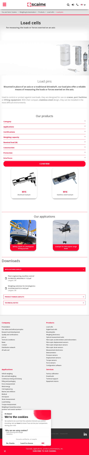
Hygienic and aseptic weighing (11, 410)
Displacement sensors (53, 358)
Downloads (50, 376)
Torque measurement (9, 404)
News (3, 342)
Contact (4, 345)
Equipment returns (52, 381)
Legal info (30, 433)
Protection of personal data (49, 433)
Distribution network (8, 347)
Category (7, 121)
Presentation (6, 327)
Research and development (11, 332)
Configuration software (53, 365)
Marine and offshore (8, 392)
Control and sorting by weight (11, 412)
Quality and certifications (10, 335)
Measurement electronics (54, 350)
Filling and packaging (8, 381)
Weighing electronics (53, 335)
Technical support (52, 379)
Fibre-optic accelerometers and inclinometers (61, 340)
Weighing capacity (11, 137)
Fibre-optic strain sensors (54, 347)
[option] (23, 235)
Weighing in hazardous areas (11, 407)
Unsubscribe (64, 433)
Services (50, 369)
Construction (8, 148)
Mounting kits (50, 332)
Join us (4, 337)
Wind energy (6, 386)
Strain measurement (8, 399)
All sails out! (6, 350)
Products (50, 322)
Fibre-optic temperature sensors (57, 345)
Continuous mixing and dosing (12, 379)
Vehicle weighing (7, 374)
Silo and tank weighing (9, 376)
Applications (8, 127)
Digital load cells (51, 329)
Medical (4, 394)
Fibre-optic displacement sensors (57, 342)
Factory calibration (52, 374)
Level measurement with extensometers (15, 415)
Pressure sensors (52, 355)
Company (6, 322)
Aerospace (5, 397)
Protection (7, 153)
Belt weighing (6, 417)
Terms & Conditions (8, 340)
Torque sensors (51, 360)
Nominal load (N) (10, 142)
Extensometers (51, 353)
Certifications (9, 132)
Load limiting (6, 402)
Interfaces (7, 158)
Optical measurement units (55, 337)
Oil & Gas (5, 420)
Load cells (49, 327)
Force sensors (51, 363)
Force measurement (8, 384)
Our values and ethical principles (12, 329)
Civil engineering (7, 389)
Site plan (37, 433)
